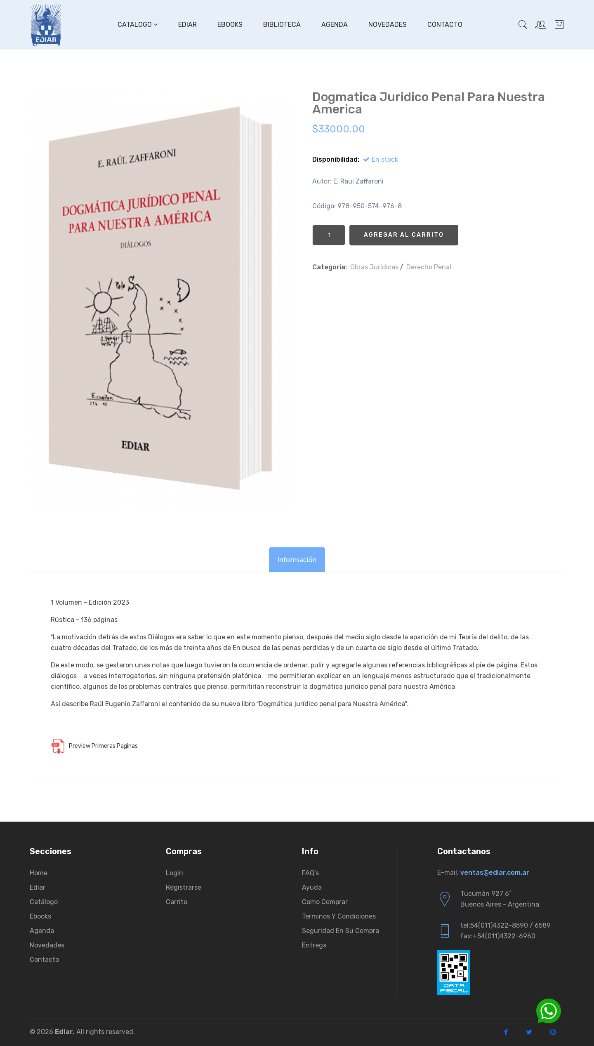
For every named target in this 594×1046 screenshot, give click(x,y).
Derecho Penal (428, 267)
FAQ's (310, 873)
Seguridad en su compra (340, 931)
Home (38, 873)
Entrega (314, 945)
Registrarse (183, 887)
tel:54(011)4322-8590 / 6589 (505, 925)
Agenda (334, 24)
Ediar (187, 24)
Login (174, 873)
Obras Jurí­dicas (374, 267)
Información (297, 560)
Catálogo (44, 902)
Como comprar (325, 902)
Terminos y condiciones (339, 916)
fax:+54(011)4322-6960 (497, 936)
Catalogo (138, 24)
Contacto (444, 24)
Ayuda (312, 887)
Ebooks (230, 24)
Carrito (176, 902)
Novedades (387, 24)
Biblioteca (282, 24)
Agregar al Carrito (404, 234)
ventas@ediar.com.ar (494, 872)
